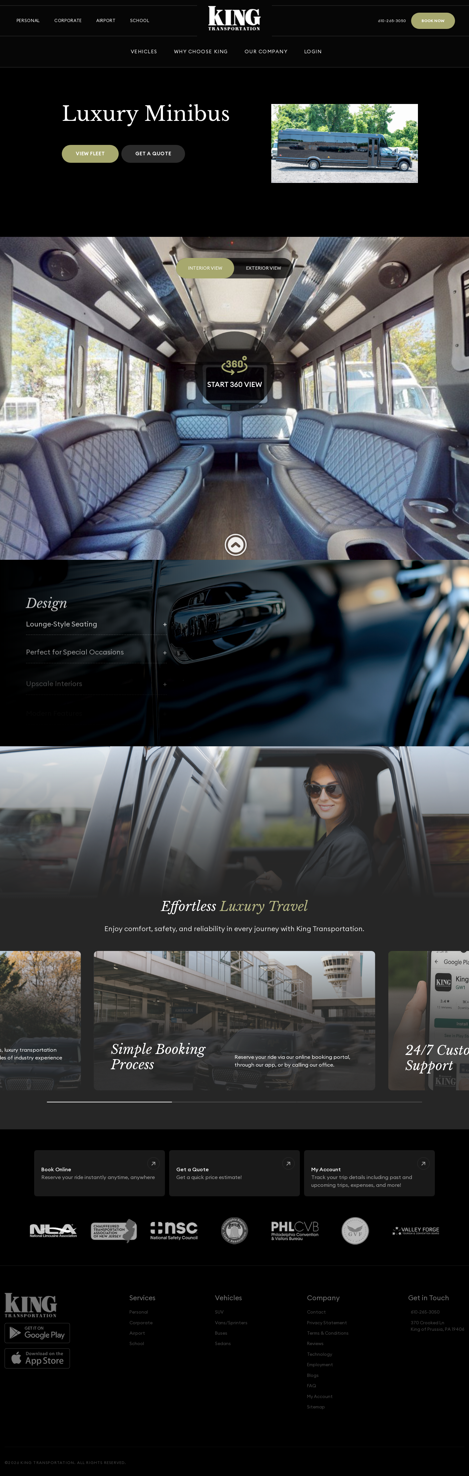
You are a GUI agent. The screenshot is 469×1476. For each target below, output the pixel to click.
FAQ (311, 1386)
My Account (320, 1396)
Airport (105, 20)
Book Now (433, 20)
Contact (316, 1312)
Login (313, 51)
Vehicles (144, 51)
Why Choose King (201, 51)
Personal (28, 20)
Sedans (223, 1343)
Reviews (315, 1343)
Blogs (313, 1375)
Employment (320, 1364)
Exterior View (263, 268)
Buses (221, 1333)
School (140, 20)
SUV (219, 1312)
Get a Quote (153, 154)
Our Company (266, 51)
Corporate (68, 20)
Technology (319, 1354)
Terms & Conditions (328, 1333)
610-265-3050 (392, 20)
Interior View (205, 268)
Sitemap (316, 1407)
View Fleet (90, 153)
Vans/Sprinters (231, 1323)
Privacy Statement (327, 1323)
